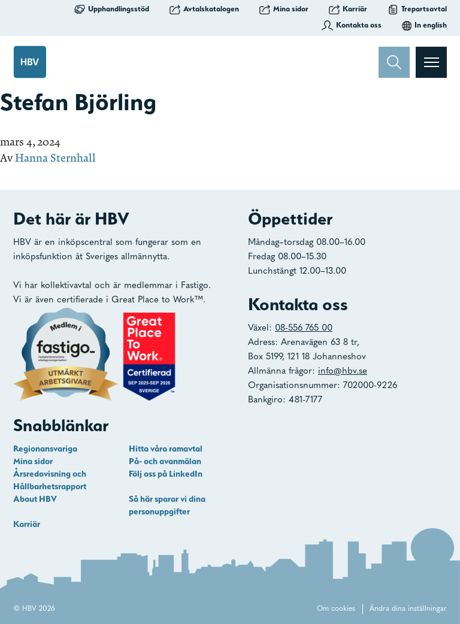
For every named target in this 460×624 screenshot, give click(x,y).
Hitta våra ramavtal (165, 448)
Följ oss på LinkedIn (165, 473)
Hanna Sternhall (55, 158)
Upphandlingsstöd (111, 9)
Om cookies (336, 609)
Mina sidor (283, 9)
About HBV (35, 498)
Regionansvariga (45, 448)
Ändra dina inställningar (408, 609)
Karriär (348, 9)
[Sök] (394, 62)
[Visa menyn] (431, 62)
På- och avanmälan (165, 461)
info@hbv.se (342, 371)
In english (424, 25)
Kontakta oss (352, 25)
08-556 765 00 (303, 328)
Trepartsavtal (417, 9)
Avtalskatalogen (204, 9)
